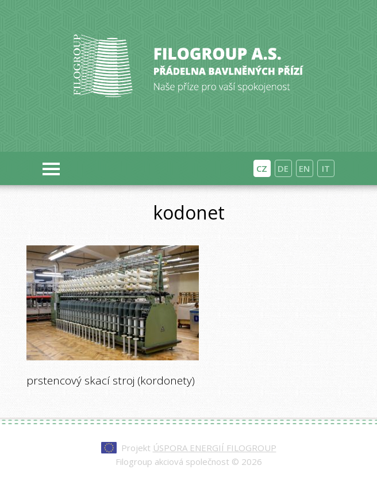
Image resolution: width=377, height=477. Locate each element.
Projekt (198, 447)
